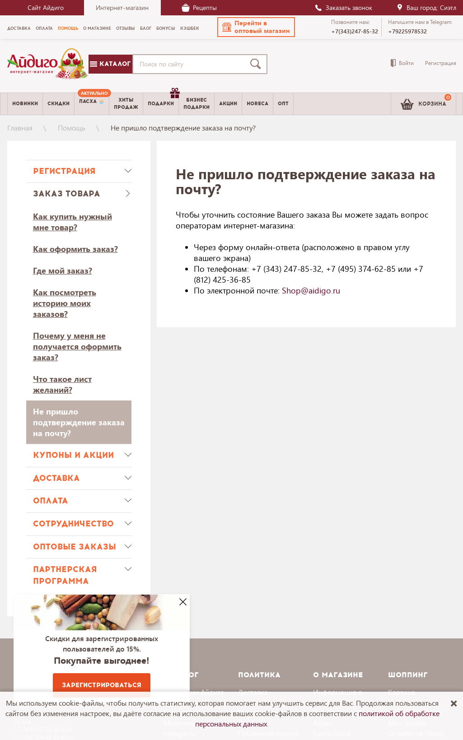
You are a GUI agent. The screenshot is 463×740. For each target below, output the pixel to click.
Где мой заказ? (62, 270)
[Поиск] (257, 64)
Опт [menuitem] (283, 103)
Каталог (110, 64)
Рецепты (199, 7)
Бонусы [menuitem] (165, 28)
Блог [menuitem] (145, 28)
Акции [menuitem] (228, 103)
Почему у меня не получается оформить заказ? (77, 346)
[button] (256, 27)
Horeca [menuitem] (257, 103)
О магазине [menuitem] (97, 28)
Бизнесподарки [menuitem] (196, 103)
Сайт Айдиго (46, 7)
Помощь (71, 127)
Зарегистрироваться (101, 685)
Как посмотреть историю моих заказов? (64, 303)
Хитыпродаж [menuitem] (126, 103)
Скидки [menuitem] (58, 103)
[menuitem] (92, 104)
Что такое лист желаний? (62, 384)
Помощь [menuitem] (68, 28)
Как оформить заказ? (75, 248)
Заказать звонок (343, 7)
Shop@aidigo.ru (311, 290)
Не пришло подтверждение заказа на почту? (79, 422)
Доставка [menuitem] (19, 28)
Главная (20, 127)
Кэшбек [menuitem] (189, 28)
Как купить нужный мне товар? (72, 222)
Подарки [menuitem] (163, 100)
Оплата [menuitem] (44, 28)
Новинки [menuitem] (25, 103)
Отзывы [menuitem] (125, 28)
